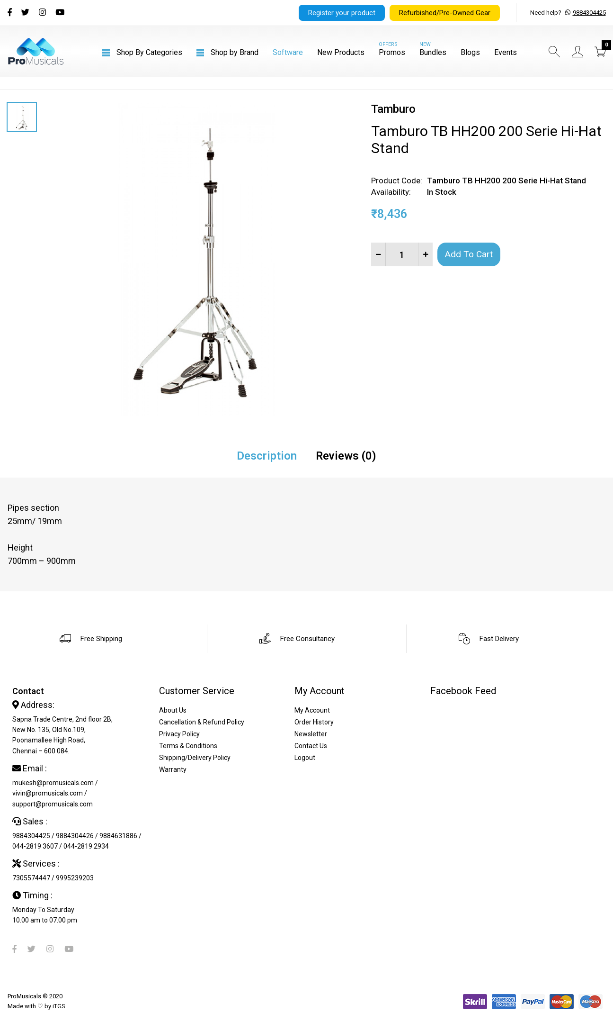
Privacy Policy (179, 734)
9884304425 (589, 12)
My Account (312, 710)
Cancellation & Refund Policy (201, 722)
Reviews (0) (346, 455)
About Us (173, 710)
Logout (304, 757)
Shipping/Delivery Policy (195, 757)
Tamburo (393, 109)
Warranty (173, 769)
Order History (314, 722)
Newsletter (310, 734)
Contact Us (310, 746)
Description (267, 455)
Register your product (341, 13)
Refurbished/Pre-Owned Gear (444, 13)
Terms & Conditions (188, 746)
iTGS (59, 1006)
